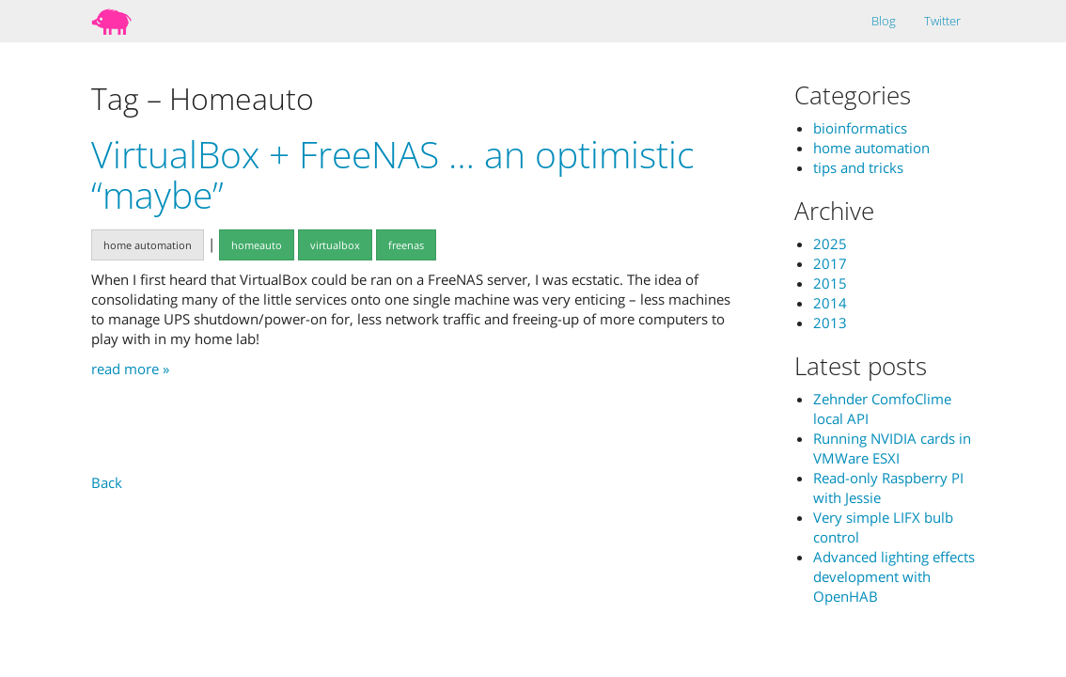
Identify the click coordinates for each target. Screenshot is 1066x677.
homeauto (256, 245)
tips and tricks (858, 167)
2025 (830, 243)
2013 (830, 322)
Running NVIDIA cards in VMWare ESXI (892, 448)
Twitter (942, 20)
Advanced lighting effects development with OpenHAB (894, 576)
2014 (830, 302)
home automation (147, 245)
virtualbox (335, 245)
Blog (883, 20)
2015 (830, 283)
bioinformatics (860, 127)
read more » (130, 368)
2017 (830, 263)
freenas (406, 245)
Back (106, 482)
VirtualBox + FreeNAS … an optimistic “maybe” (393, 174)
